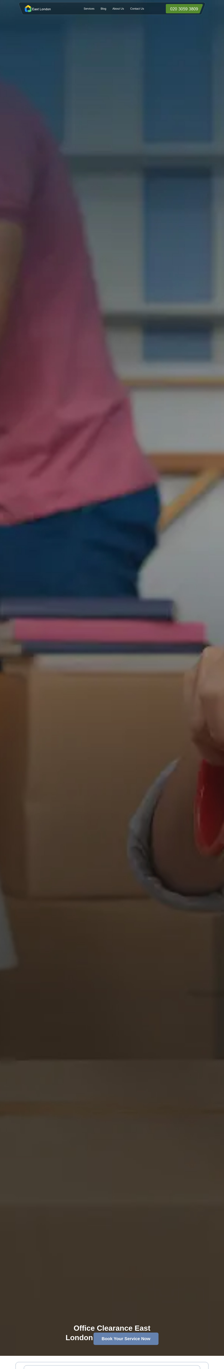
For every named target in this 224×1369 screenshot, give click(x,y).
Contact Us (137, 8)
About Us (118, 8)
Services (89, 8)
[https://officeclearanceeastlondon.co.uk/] (43, 9)
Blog (103, 8)
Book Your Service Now (126, 1338)
